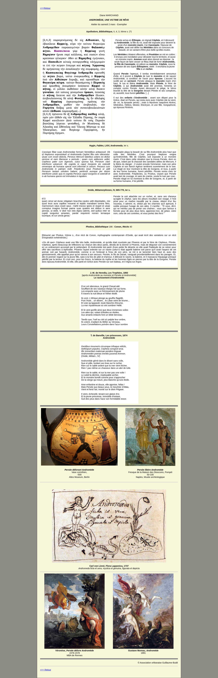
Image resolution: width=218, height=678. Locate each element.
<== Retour (45, 670)
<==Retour (45, 8)
